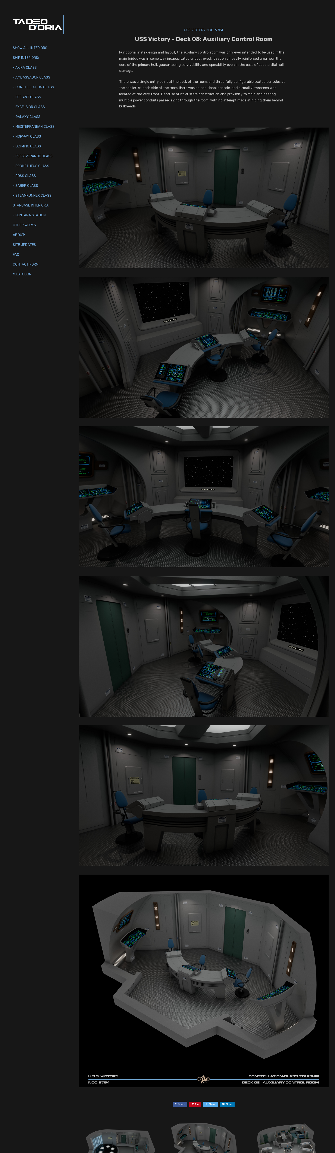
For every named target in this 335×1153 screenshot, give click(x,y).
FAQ (16, 255)
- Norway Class (27, 136)
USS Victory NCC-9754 (203, 30)
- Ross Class (24, 176)
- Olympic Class (27, 146)
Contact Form (25, 264)
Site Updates (24, 245)
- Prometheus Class (31, 166)
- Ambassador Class (31, 77)
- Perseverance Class (33, 156)
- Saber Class (25, 186)
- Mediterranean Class (33, 127)
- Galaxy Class (26, 117)
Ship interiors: (26, 58)
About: (19, 235)
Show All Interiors (30, 48)
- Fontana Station (29, 215)
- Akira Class (25, 67)
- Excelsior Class (29, 107)
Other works (24, 225)
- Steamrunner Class (32, 195)
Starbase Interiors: (31, 205)
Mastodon (22, 274)
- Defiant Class (27, 97)
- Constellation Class (33, 87)
